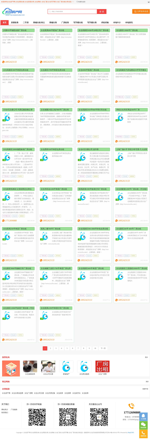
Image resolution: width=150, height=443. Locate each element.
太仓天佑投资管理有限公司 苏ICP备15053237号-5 (105, 432)
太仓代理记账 (50, 393)
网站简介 (5, 409)
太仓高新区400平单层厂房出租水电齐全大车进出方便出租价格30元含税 (99, 275)
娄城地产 (66, 374)
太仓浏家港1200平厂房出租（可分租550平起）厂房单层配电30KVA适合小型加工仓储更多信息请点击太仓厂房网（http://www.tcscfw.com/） (131, 198)
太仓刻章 (59, 393)
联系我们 (5, 412)
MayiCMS (131, 432)
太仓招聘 (67, 393)
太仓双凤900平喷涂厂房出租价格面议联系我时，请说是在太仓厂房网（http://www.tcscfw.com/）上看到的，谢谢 (56, 37)
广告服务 (14, 409)
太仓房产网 (6, 393)
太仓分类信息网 (17, 393)
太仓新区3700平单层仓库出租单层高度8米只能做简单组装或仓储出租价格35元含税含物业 (55, 76)
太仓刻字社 (76, 393)
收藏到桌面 (81, 2)
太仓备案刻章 (30, 374)
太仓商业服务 (84, 374)
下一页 (103, 348)
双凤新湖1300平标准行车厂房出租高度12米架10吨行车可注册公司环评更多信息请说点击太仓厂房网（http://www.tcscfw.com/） (94, 198)
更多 (146, 357)
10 (95, 348)
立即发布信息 (142, 11)
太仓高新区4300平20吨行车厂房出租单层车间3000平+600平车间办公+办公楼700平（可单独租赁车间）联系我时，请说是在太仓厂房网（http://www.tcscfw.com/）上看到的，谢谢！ (93, 39)
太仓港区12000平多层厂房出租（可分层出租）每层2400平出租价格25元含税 (24, 314)
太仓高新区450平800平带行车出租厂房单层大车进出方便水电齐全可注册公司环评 (99, 116)
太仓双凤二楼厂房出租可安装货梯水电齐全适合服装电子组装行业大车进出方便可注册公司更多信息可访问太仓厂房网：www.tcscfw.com (56, 238)
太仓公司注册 (48, 374)
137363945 (135, 417)
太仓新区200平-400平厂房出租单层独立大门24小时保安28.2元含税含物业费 (137, 235)
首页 (4, 23)
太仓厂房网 (102, 374)
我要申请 (145, 389)
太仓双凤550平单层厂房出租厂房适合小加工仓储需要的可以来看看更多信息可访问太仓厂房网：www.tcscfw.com (18, 238)
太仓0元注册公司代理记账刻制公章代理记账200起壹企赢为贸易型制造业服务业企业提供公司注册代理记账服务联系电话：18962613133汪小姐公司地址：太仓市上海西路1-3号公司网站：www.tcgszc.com (18, 122)
